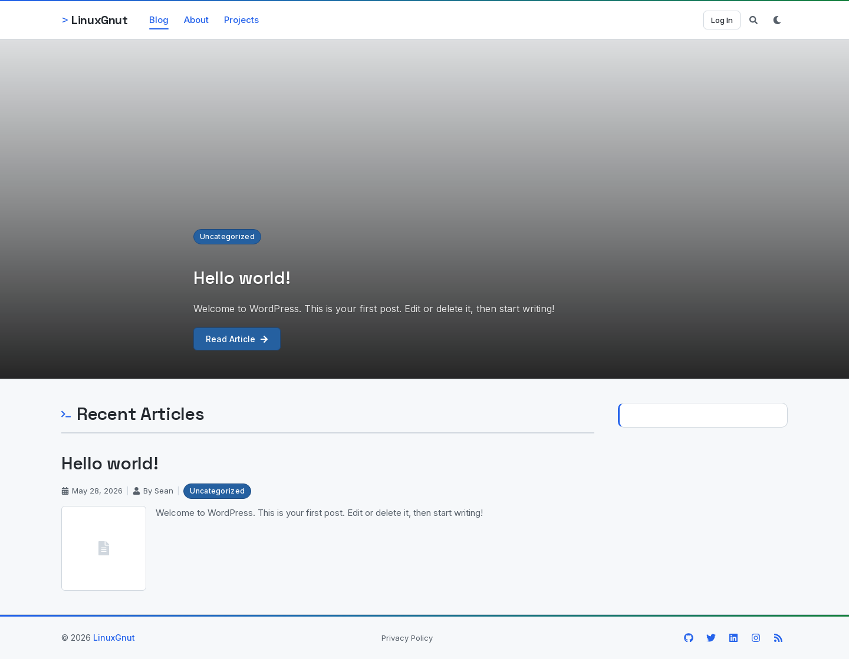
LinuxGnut (114, 637)
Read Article (237, 339)
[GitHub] (688, 637)
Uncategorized (227, 236)
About (196, 19)
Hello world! (109, 463)
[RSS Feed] (778, 637)
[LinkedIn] (733, 637)
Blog (159, 19)
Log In (722, 20)
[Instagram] (755, 637)
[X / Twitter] (711, 637)
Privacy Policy (407, 638)
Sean (163, 490)
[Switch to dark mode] (777, 20)
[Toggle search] (753, 20)
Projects (241, 19)
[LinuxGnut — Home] (94, 20)
